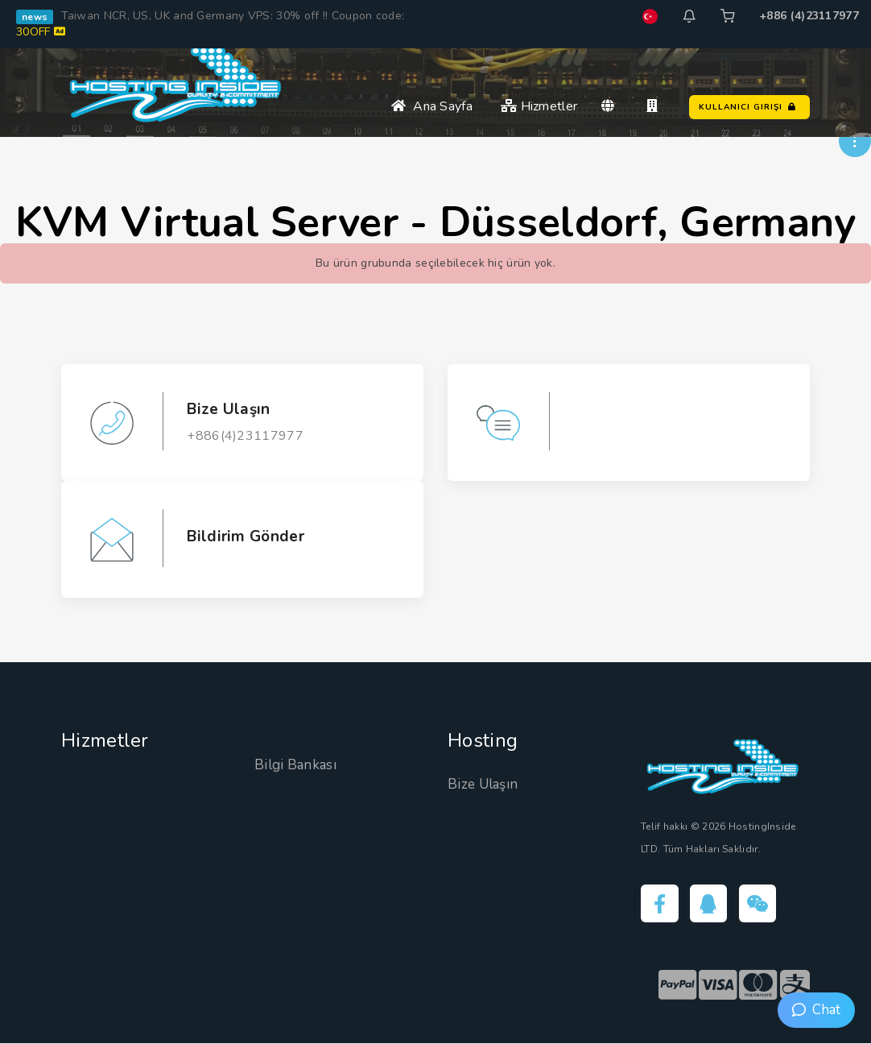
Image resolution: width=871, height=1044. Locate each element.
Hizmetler (539, 106)
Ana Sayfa (432, 106)
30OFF (40, 31)
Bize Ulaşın (485, 783)
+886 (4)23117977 (809, 15)
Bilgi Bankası (297, 764)
